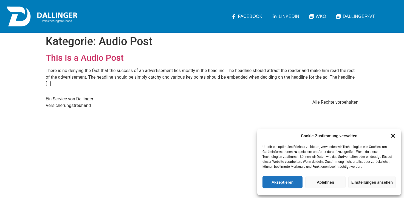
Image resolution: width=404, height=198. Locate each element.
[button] (393, 136)
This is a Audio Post (85, 58)
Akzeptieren (282, 182)
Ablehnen (325, 182)
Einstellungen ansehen (372, 182)
